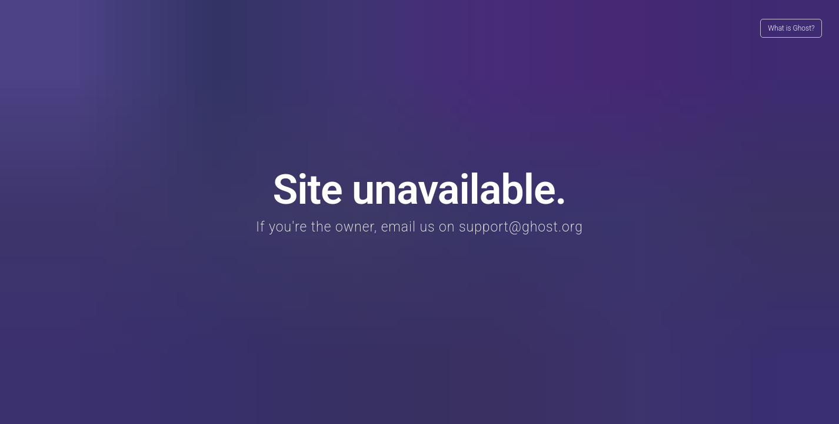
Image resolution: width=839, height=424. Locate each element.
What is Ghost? (791, 28)
